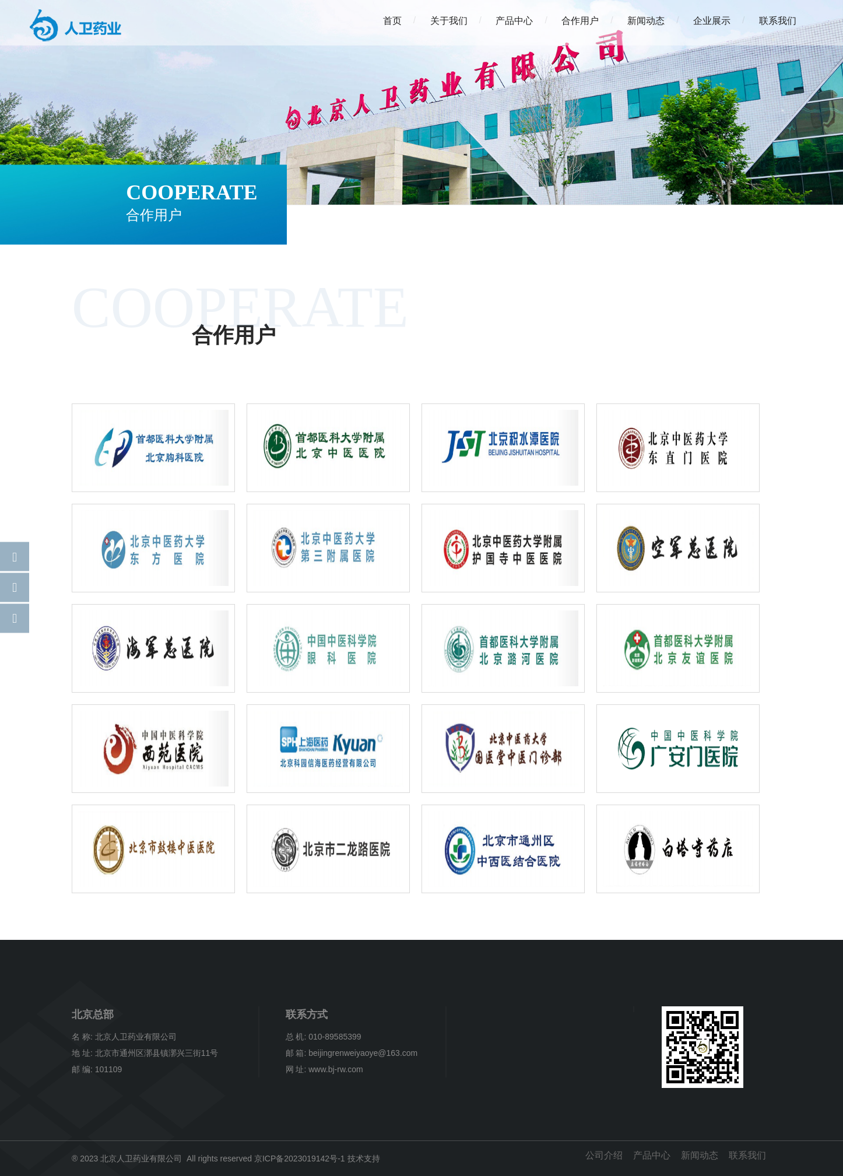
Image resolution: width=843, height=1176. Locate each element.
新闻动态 (646, 21)
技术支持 (363, 1158)
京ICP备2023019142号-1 (299, 1158)
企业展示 (711, 21)
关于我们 (449, 21)
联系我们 (777, 21)
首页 (392, 21)
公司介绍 (602, 1155)
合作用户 (580, 21)
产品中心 (514, 21)
